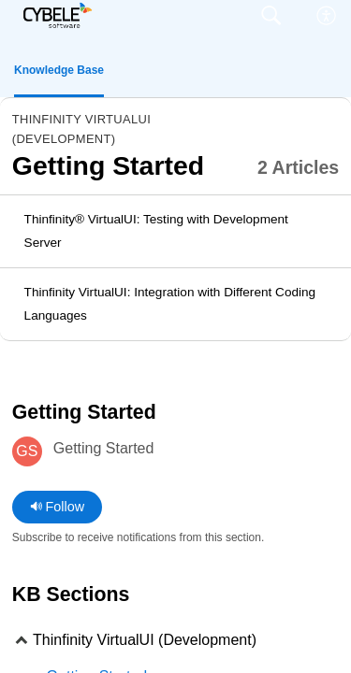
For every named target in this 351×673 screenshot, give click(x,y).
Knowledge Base (59, 70)
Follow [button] (57, 506)
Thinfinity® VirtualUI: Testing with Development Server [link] (156, 231)
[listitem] (175, 231)
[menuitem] (327, 16)
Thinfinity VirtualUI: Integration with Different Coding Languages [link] (170, 304)
